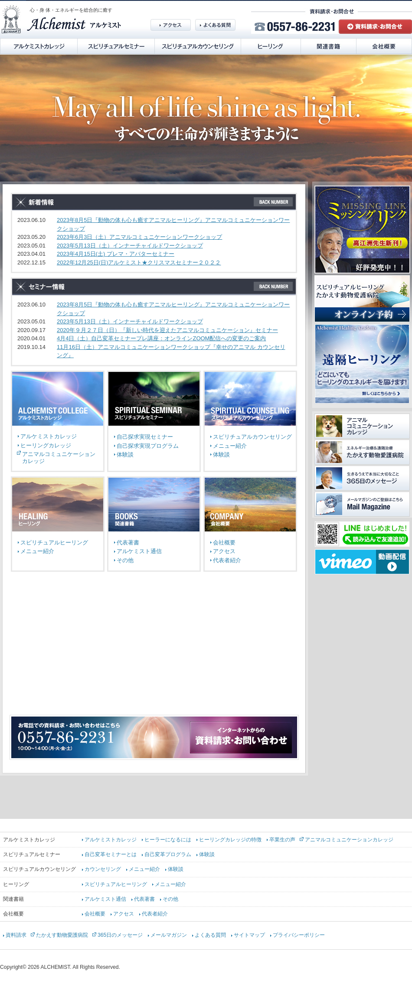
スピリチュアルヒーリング (54, 542)
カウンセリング (103, 869)
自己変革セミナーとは (111, 854)
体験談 (125, 454)
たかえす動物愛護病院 (62, 935)
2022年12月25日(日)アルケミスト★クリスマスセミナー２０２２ (139, 262)
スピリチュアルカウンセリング (252, 436)
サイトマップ (249, 935)
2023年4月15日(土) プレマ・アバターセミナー (115, 254)
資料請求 (16, 935)
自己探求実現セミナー (145, 436)
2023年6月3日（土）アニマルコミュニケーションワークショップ (139, 237)
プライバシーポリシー (299, 935)
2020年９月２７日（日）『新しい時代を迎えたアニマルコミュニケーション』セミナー (167, 330)
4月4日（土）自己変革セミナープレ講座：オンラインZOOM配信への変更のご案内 (161, 338)
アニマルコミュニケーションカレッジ (349, 840)
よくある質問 (210, 935)
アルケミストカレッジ (48, 436)
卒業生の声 (282, 840)
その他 (125, 560)
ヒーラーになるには (167, 840)
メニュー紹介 (230, 446)
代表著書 (128, 542)
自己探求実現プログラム (148, 446)
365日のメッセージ (120, 935)
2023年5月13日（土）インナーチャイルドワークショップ (130, 245)
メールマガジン (168, 935)
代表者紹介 (227, 560)
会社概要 (224, 542)
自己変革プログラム (167, 854)
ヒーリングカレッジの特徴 (230, 840)
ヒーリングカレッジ (45, 445)
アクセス (224, 551)
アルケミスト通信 (139, 551)
